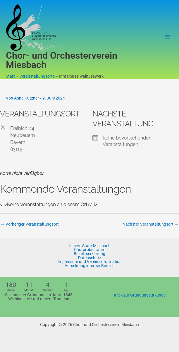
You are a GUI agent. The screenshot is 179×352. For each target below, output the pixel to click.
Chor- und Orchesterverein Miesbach (61, 60)
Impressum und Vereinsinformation (90, 262)
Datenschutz (89, 258)
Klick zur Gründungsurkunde (140, 295)
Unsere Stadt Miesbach (90, 246)
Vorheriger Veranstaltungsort (30, 224)
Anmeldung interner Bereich (90, 266)
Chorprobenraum (89, 250)
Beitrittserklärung (89, 254)
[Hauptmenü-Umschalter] (167, 37)
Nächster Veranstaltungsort (150, 224)
